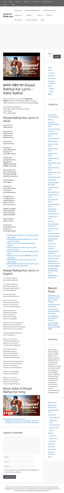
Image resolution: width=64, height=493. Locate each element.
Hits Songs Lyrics (54, 425)
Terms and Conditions (47, 1)
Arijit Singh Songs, (53, 138)
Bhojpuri (31, 15)
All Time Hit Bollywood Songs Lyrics (53, 124)
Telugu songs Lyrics (54, 256)
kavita (51, 91)
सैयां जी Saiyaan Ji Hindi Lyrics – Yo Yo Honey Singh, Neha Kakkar (22, 420)
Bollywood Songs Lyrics (50, 10)
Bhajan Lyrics (18, 10)
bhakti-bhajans (52, 141)
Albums (50, 119)
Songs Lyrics (20, 15)
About (10, 1)
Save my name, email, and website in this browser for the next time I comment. (22, 471)
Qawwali (50, 221)
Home (4, 1)
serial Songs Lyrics (54, 233)
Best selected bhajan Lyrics (32, 10)
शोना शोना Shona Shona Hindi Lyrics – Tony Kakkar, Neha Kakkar (21, 422)
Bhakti (13, 5)
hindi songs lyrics (53, 192)
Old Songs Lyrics (53, 214)
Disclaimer (26, 1)
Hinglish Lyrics (54, 427)
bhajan (6, 4)
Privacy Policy (35, 1)
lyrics (16, 99)
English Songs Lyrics (54, 177)
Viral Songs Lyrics (53, 258)
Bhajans (51, 88)
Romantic (52, 441)
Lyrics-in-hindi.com (8, 15)
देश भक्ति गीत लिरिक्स (53, 266)
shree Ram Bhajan (54, 236)
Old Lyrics (52, 436)
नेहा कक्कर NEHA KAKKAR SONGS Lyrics (15, 419)
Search (50, 54)
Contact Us (18, 1)
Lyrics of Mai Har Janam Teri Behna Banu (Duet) (53, 311)
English (51, 430)
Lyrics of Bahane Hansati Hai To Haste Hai (53, 318)
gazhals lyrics (52, 180)
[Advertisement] (32, 36)
